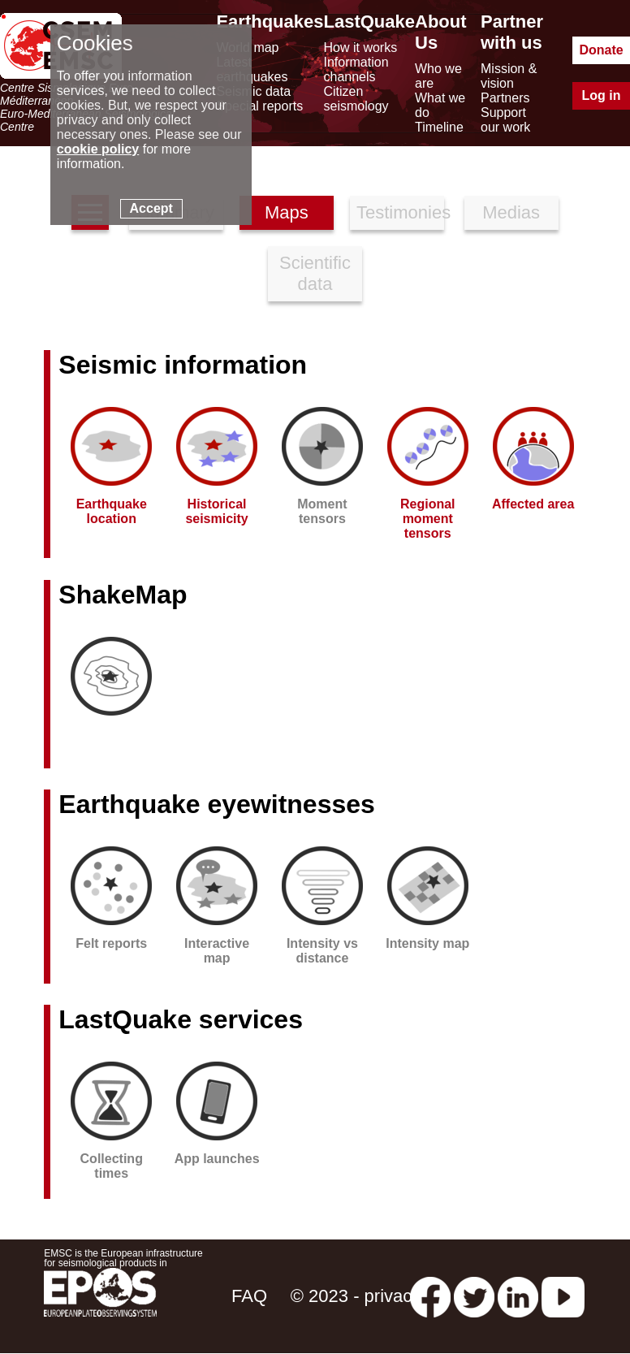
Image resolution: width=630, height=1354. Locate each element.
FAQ (249, 1296)
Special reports (259, 106)
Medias (511, 212)
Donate (601, 50)
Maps (287, 212)
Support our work (505, 120)
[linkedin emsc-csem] (518, 1296)
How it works (361, 47)
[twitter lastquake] (474, 1296)
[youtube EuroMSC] (563, 1296)
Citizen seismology (356, 98)
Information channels (356, 69)
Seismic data (253, 91)
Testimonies (400, 212)
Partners (505, 98)
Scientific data (315, 273)
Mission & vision (509, 76)
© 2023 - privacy (356, 1296)
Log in (601, 95)
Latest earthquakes (251, 69)
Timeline (439, 127)
